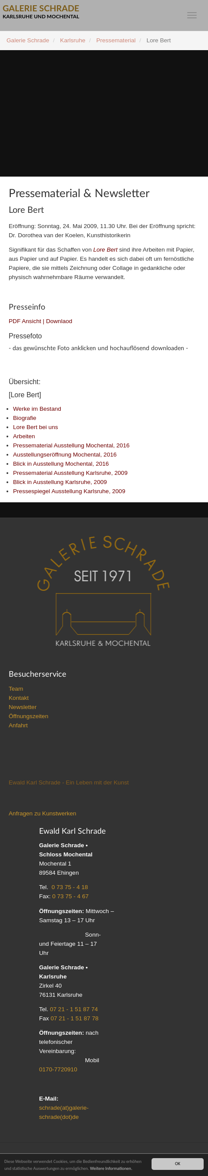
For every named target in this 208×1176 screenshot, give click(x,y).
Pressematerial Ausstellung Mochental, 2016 (71, 446)
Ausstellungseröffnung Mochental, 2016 (65, 455)
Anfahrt (18, 726)
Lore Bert (105, 249)
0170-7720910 (58, 1070)
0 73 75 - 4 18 (70, 887)
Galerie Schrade (28, 40)
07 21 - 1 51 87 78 (74, 1019)
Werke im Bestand (37, 409)
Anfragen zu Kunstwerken (42, 814)
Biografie (24, 418)
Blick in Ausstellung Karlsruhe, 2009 (60, 482)
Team (16, 689)
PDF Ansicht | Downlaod (40, 321)
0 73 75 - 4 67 (70, 896)
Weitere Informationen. (111, 1168)
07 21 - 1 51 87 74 (74, 1009)
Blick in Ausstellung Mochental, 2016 (61, 464)
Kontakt (19, 698)
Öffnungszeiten (28, 716)
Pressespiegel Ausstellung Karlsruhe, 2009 (69, 491)
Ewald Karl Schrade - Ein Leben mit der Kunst (69, 783)
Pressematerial (116, 40)
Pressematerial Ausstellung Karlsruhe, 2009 (70, 473)
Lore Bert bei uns (35, 427)
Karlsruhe (72, 40)
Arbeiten (24, 436)
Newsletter (22, 707)
